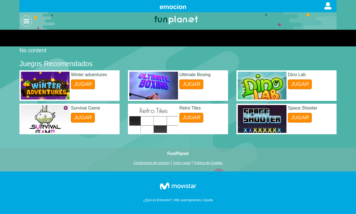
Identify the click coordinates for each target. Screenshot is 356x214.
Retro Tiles (190, 108)
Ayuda (208, 200)
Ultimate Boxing (195, 74)
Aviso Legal (181, 163)
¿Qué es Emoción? (157, 200)
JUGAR (83, 84)
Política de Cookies (208, 163)
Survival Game (85, 108)
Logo (176, 19)
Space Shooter (302, 108)
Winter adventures (89, 74)
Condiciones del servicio (151, 163)
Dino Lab (297, 74)
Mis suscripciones (187, 200)
